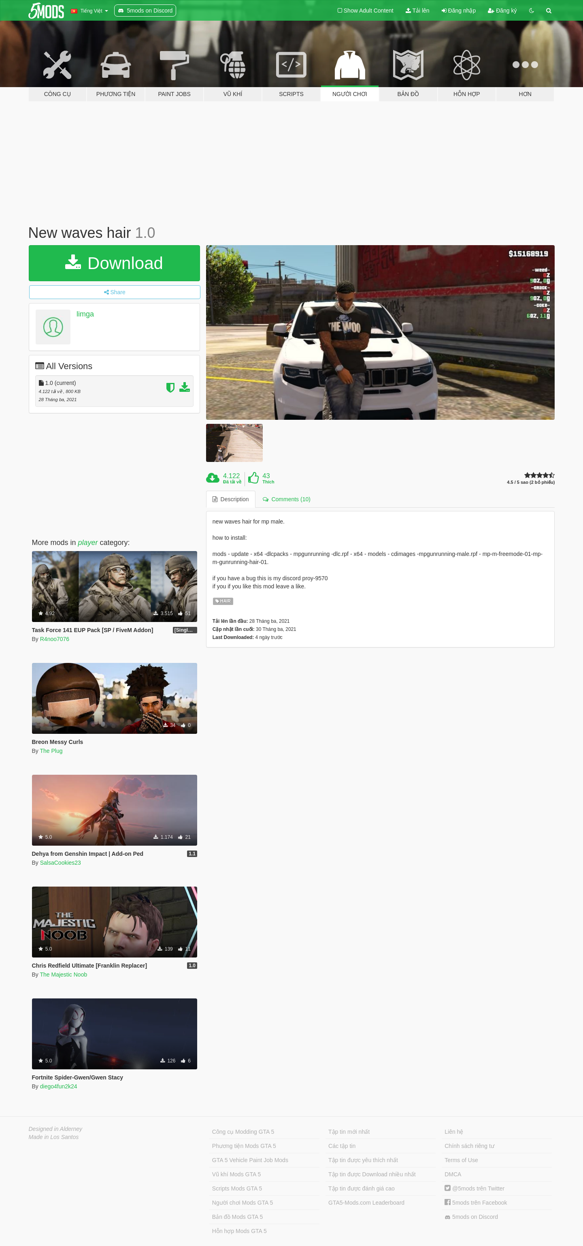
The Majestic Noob (63, 974)
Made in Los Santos (54, 1137)
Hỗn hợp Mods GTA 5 (239, 1231)
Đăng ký (502, 10)
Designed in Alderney (56, 1129)
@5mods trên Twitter (474, 1188)
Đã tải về (232, 481)
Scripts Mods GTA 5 (237, 1188)
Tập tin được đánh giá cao (361, 1188)
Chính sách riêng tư (469, 1146)
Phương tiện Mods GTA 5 (244, 1146)
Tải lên (418, 10)
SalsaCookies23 (60, 862)
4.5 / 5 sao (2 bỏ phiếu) (531, 482)
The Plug (51, 751)
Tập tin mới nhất (349, 1131)
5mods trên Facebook (476, 1202)
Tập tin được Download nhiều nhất (372, 1174)
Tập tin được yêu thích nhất (363, 1160)
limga (85, 314)
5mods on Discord (471, 1217)
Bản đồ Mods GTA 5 (237, 1217)
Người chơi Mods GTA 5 (242, 1202)
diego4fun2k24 (58, 1086)
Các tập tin (341, 1146)
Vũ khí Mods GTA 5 (236, 1174)
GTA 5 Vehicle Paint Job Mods (250, 1160)
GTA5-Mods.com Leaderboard (366, 1202)
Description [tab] (231, 499)
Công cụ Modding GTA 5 (243, 1131)
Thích (268, 481)
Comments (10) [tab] (287, 499)
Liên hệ (454, 1131)
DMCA (453, 1174)
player (88, 543)
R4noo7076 (54, 639)
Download (114, 263)
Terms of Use (461, 1160)
